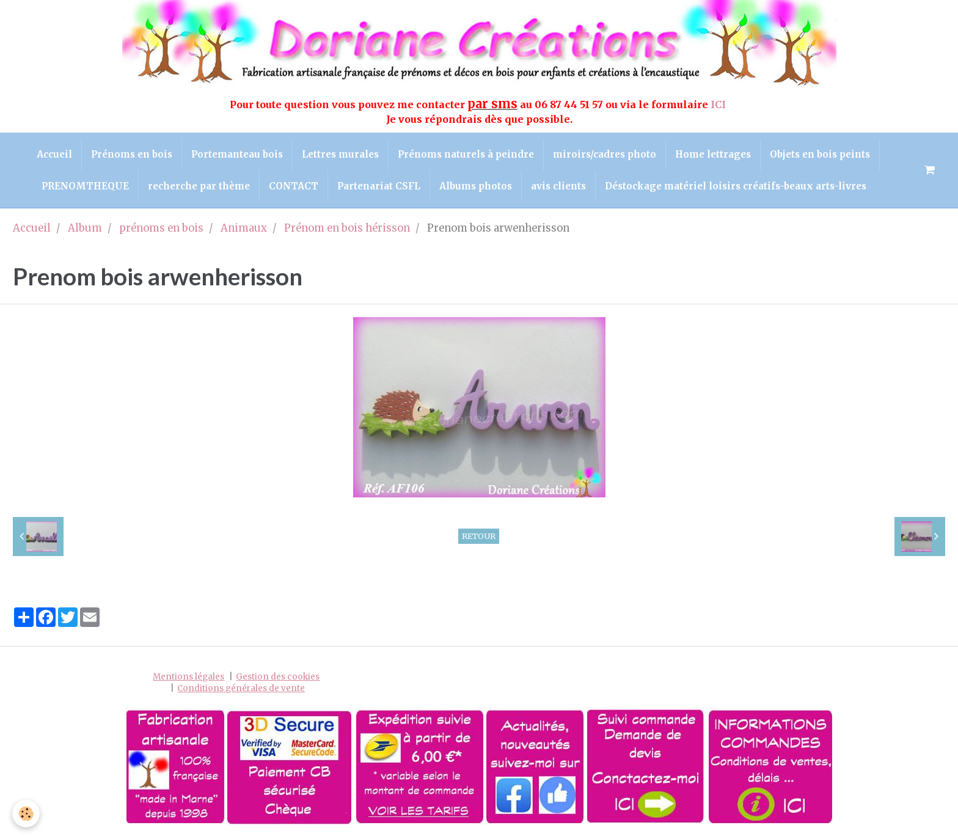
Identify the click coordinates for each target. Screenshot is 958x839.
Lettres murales (340, 154)
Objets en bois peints (820, 154)
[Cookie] (26, 813)
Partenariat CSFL (378, 186)
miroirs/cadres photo (604, 154)
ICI (719, 104)
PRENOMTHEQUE (85, 186)
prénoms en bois (161, 228)
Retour (478, 536)
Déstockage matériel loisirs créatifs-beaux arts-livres (735, 186)
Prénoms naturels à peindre (466, 154)
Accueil (54, 154)
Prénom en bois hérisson (347, 228)
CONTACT (293, 186)
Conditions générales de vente (241, 688)
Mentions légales (188, 677)
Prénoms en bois (131, 154)
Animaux (244, 228)
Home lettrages (713, 154)
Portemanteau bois (237, 154)
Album (85, 228)
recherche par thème (199, 186)
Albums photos (475, 186)
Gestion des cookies (278, 677)
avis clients (558, 186)
